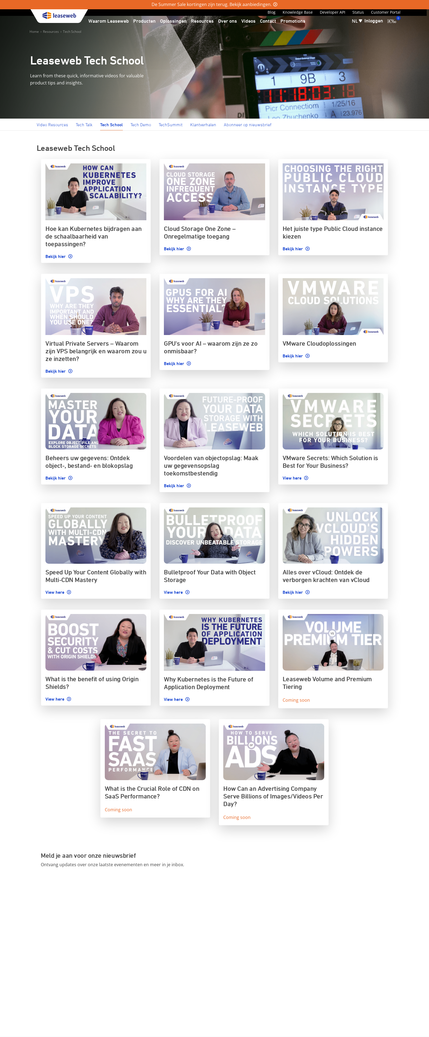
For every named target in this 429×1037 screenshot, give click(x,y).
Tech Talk (84, 124)
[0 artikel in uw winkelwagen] (392, 21)
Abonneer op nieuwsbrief (247, 124)
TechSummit (170, 124)
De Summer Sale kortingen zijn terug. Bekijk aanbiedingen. (212, 4)
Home (34, 31)
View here (293, 478)
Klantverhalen (203, 124)
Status (358, 12)
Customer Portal (386, 12)
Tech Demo (141, 124)
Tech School (72, 31)
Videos (248, 20)
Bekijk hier (56, 256)
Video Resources (52, 124)
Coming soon (296, 700)
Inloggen (373, 20)
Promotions (292, 20)
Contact (268, 20)
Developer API (332, 12)
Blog (272, 12)
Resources (51, 31)
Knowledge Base (298, 12)
